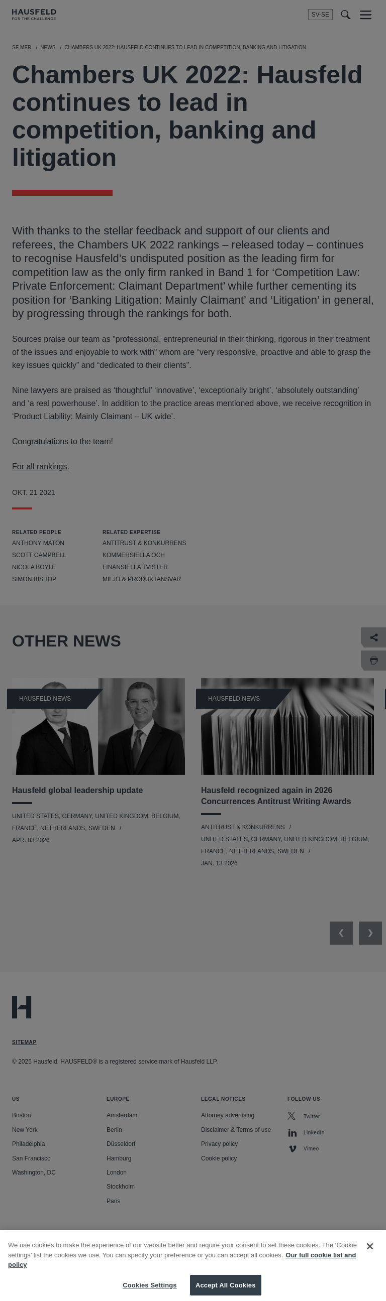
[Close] (370, 1254)
